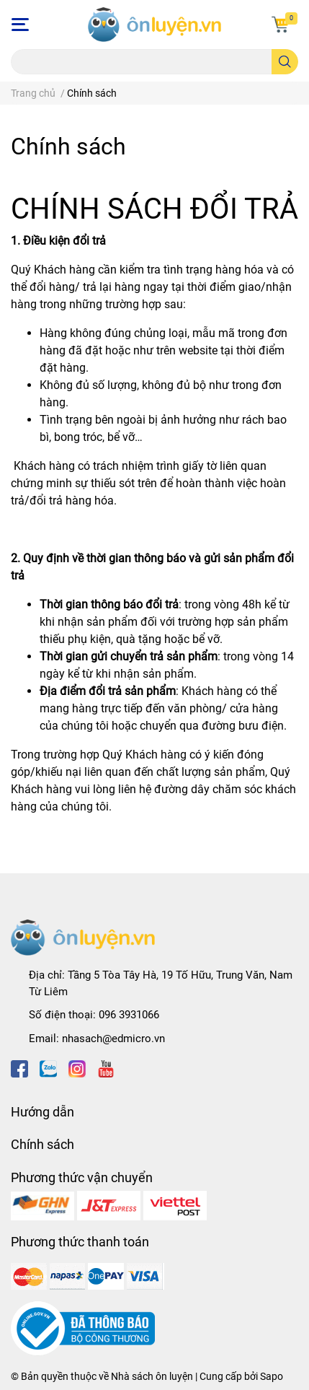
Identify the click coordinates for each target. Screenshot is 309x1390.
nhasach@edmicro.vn (113, 1038)
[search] (285, 61)
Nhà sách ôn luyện (152, 1376)
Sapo (271, 1376)
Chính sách (68, 146)
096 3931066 (129, 1014)
